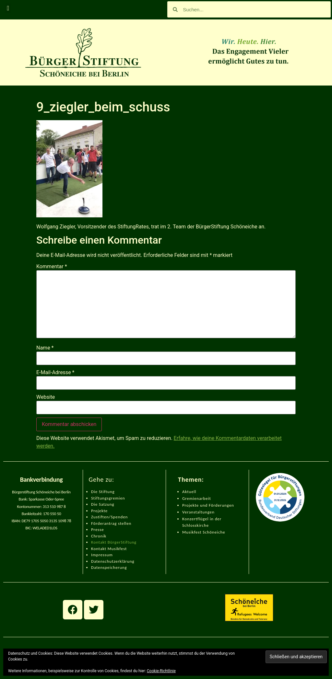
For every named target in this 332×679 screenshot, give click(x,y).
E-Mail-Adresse (55, 372)
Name (45, 348)
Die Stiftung (103, 491)
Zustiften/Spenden (109, 516)
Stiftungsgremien (108, 498)
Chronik (98, 536)
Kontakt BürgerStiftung (113, 542)
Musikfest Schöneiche (203, 532)
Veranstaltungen (198, 512)
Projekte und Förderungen (208, 505)
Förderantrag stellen (111, 523)
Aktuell (189, 491)
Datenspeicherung (109, 567)
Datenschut (102, 561)
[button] (8, 8)
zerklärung (123, 561)
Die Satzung (102, 504)
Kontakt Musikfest (109, 548)
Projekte (99, 510)
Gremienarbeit (196, 498)
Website (45, 397)
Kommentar (51, 266)
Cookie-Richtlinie (161, 671)
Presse (97, 529)
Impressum (102, 554)
